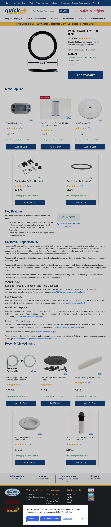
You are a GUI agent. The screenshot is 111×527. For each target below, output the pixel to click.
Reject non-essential (51, 519)
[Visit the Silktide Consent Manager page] (82, 518)
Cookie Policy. (66, 512)
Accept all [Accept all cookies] (32, 519)
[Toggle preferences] (68, 519)
